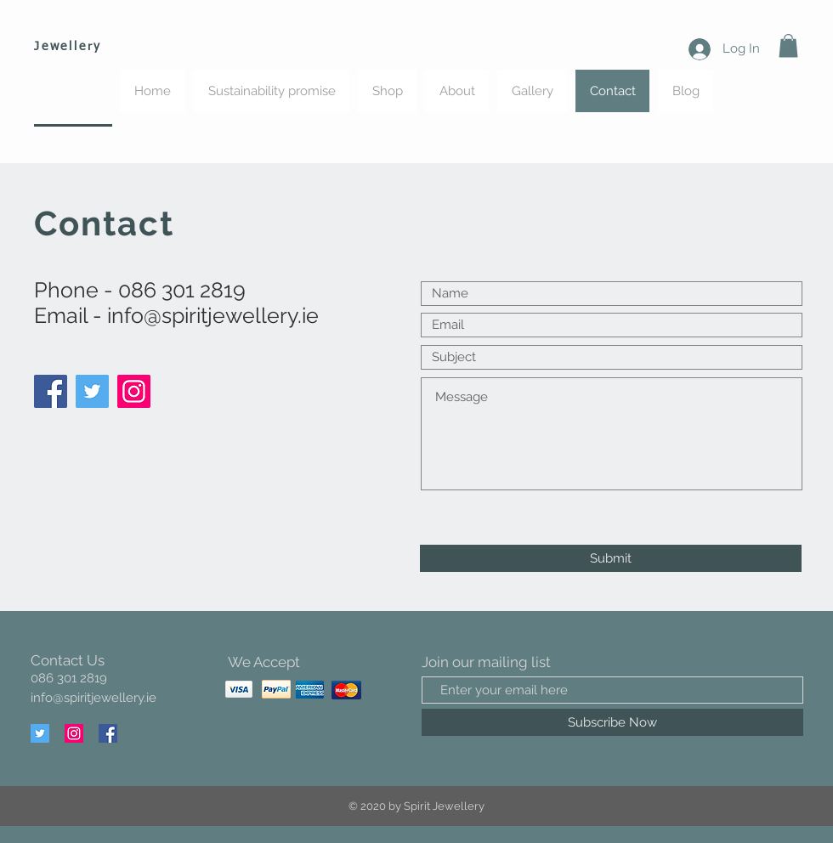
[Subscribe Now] (612, 722)
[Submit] (611, 558)
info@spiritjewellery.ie (213, 315)
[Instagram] (133, 391)
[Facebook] (50, 391)
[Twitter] (92, 391)
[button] (788, 45)
